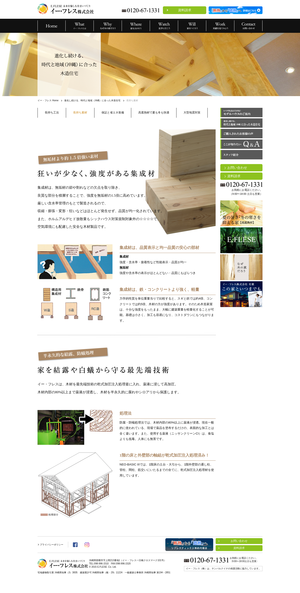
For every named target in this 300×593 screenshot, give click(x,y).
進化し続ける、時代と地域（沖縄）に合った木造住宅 (92, 100)
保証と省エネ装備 (112, 112)
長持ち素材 (80, 112)
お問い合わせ (237, 167)
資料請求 (184, 10)
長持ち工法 (52, 112)
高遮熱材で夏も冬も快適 (153, 112)
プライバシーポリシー (51, 544)
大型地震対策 (192, 112)
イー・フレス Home (48, 100)
